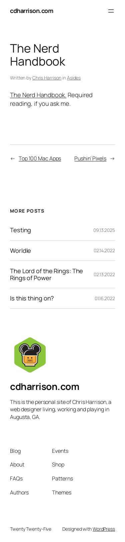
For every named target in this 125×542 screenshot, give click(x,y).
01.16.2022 (105, 298)
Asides (74, 78)
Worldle (20, 250)
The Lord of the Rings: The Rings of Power (46, 274)
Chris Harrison (47, 78)
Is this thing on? (32, 298)
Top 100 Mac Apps (40, 158)
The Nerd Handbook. (38, 95)
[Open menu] (111, 11)
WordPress (104, 529)
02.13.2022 (104, 274)
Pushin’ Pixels (90, 158)
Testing (20, 230)
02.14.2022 (104, 250)
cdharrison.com (31, 11)
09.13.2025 (104, 230)
